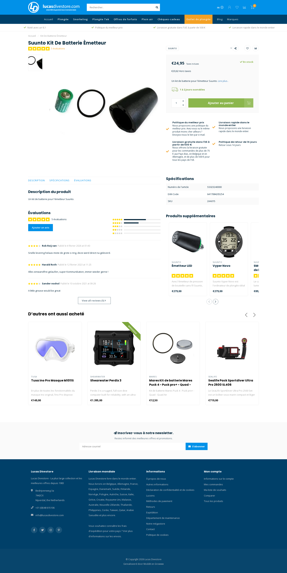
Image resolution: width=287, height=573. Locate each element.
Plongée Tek (100, 19)
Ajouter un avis (40, 227)
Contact (150, 529)
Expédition (152, 512)
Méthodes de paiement (159, 501)
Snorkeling (80, 19)
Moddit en (149, 563)
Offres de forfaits (125, 19)
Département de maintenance (163, 518)
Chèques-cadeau (169, 19)
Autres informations (157, 484)
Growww (159, 563)
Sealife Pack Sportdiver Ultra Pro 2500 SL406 (230, 382)
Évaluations (82, 180)
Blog (220, 19)
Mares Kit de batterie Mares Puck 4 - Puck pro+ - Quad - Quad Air (170, 384)
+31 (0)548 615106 (45, 507)
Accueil (48, 19)
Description (36, 180)
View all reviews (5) (94, 300)
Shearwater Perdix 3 (105, 380)
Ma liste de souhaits (215, 490)
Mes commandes (213, 484)
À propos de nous (156, 478)
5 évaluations (58, 48)
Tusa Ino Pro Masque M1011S (52, 380)
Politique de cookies (157, 534)
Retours (150, 506)
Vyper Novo (221, 266)
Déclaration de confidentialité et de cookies (170, 490)
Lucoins (150, 495)
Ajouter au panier (230, 103)
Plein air (147, 19)
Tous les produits (213, 501)
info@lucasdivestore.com (50, 515)
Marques (232, 19)
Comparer (209, 495)
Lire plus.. (223, 81)
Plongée (63, 19)
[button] (209, 301)
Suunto (172, 48)
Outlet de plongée (198, 19)
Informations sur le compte (219, 478)
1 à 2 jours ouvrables (192, 89)
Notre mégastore (155, 523)
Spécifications (59, 180)
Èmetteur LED (182, 266)
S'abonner (196, 446)
